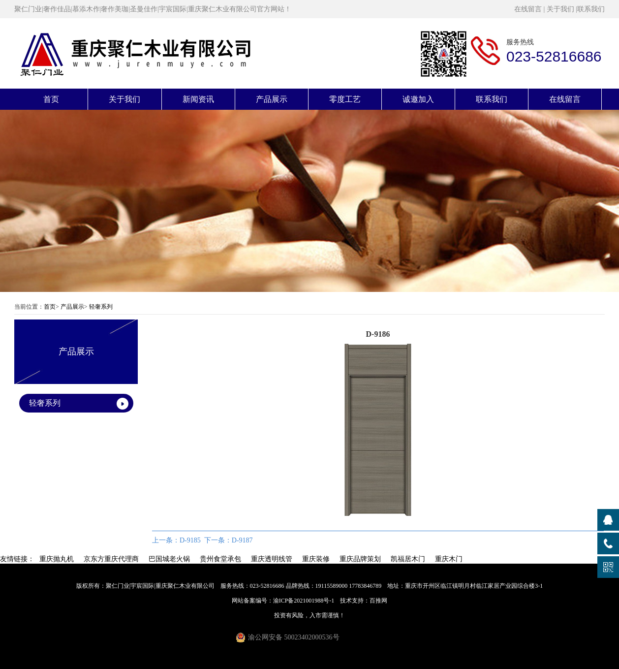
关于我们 (560, 9)
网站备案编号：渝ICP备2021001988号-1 (283, 600)
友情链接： (17, 559)
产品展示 (271, 99)
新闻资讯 (198, 99)
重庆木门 (449, 559)
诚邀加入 (418, 99)
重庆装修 (316, 559)
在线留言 (528, 9)
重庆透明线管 (271, 559)
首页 (51, 99)
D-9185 (190, 540)
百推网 (378, 600)
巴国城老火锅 (169, 559)
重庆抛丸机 (56, 559)
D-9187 (242, 540)
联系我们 (591, 9)
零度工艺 (345, 99)
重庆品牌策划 (360, 559)
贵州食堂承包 (220, 559)
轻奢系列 (101, 306)
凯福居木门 (408, 559)
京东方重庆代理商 (111, 559)
